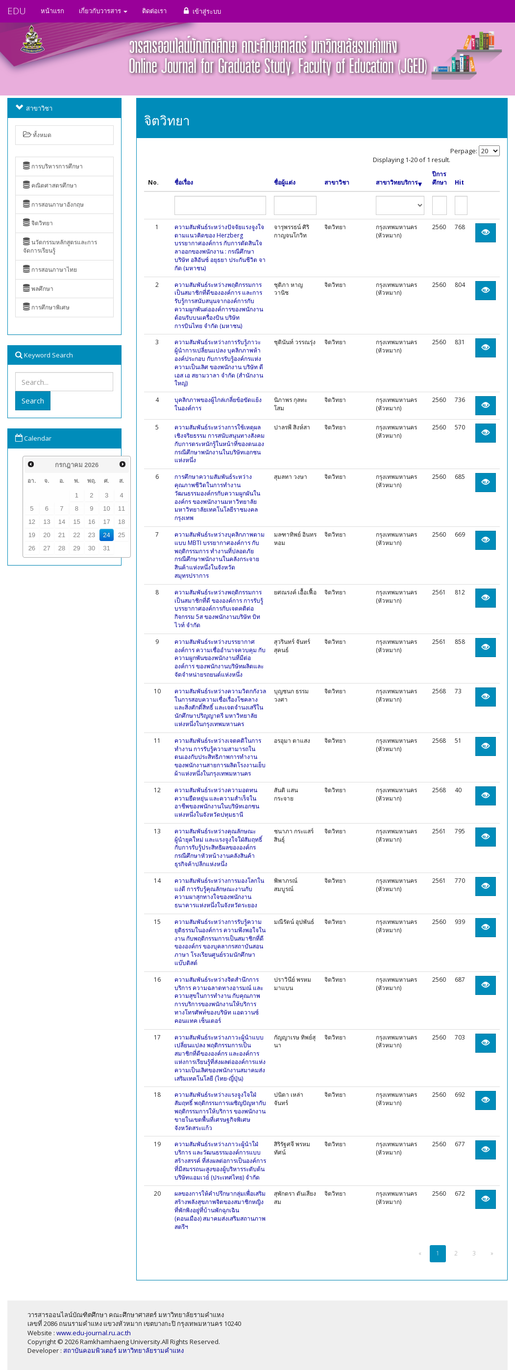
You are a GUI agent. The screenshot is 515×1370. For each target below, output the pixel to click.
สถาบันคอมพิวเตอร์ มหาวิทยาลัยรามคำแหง (123, 1350)
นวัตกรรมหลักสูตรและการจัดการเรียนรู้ (60, 246)
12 (31, 521)
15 (76, 521)
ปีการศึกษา (439, 178)
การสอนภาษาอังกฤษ (53, 204)
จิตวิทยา (38, 223)
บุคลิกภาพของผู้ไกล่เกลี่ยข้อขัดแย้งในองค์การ (218, 404)
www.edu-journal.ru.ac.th (93, 1332)
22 (76, 535)
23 (91, 535)
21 (61, 535)
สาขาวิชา (336, 183)
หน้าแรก (52, 10)
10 (106, 508)
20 (46, 535)
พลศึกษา (38, 288)
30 (91, 548)
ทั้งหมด (37, 135)
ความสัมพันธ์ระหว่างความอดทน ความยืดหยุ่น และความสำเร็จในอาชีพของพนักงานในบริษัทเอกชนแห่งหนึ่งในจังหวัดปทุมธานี (216, 802)
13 (46, 521)
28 (61, 548)
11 (121, 508)
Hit (459, 183)
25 (121, 535)
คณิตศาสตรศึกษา (50, 185)
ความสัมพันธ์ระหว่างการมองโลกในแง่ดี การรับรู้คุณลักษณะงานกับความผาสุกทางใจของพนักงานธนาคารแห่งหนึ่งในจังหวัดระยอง (219, 892)
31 (106, 548)
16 (91, 521)
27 (46, 548)
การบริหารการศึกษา (53, 166)
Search (33, 400)
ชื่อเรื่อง (183, 183)
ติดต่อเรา (154, 10)
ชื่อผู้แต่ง (284, 183)
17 (106, 521)
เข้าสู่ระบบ (201, 11)
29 (76, 548)
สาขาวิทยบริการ (399, 183)
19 (31, 535)
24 (106, 535)
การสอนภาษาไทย (50, 269)
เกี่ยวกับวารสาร (103, 10)
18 (121, 521)
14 (61, 521)
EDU (16, 10)
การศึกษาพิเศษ (46, 307)
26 (31, 548)
